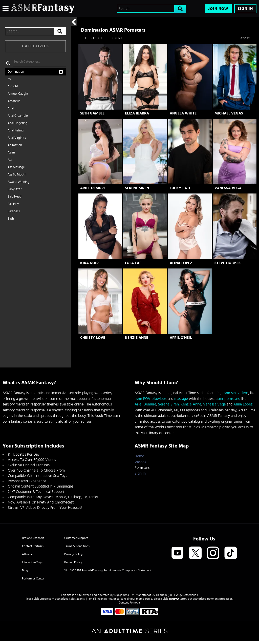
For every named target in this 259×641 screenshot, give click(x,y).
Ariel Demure (93, 188)
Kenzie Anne (136, 338)
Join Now (218, 9)
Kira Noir (89, 263)
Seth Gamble (92, 113)
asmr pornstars (228, 399)
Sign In (245, 9)
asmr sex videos (235, 393)
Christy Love (92, 338)
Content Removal (130, 602)
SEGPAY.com (177, 598)
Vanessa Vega (228, 188)
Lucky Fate (180, 188)
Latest (244, 38)
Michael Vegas (228, 113)
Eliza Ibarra (137, 113)
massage (181, 399)
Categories (35, 46)
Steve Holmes (227, 263)
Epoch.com (47, 598)
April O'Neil (181, 338)
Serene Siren (137, 188)
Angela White (183, 113)
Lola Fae (133, 263)
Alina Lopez (181, 263)
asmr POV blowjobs (150, 399)
